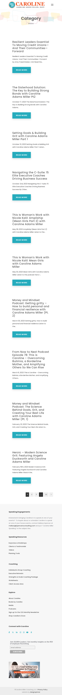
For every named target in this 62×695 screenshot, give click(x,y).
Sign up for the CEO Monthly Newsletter (24, 612)
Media (11, 605)
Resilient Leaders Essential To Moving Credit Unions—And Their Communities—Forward (30, 46)
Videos (11, 550)
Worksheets (13, 580)
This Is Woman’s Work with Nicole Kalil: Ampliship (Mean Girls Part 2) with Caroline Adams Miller (30, 219)
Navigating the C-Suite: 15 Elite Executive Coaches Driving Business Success (30, 175)
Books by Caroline (15, 602)
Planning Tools (14, 553)
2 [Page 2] (31, 494)
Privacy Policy (42, 690)
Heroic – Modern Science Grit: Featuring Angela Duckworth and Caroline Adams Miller (29, 457)
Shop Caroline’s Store (17, 616)
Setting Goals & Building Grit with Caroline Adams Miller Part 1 (30, 136)
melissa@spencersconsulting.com (22, 526)
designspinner (35, 692)
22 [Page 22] (46, 494)
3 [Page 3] (36, 494)
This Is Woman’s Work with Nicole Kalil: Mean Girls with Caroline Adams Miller (30, 262)
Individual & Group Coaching (19, 570)
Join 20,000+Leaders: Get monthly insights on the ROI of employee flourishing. (31, 643)
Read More (21, 70)
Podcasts (12, 609)
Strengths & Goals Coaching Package (23, 577)
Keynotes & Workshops (18, 543)
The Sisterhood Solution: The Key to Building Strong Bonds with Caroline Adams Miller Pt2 (30, 92)
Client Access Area (16, 584)
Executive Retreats (16, 573)
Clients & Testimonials (17, 546)
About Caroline (14, 598)
